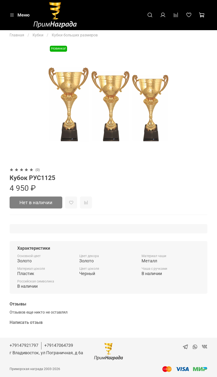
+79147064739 (58, 345)
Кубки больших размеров (75, 35)
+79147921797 (24, 345)
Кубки (38, 35)
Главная (17, 35)
